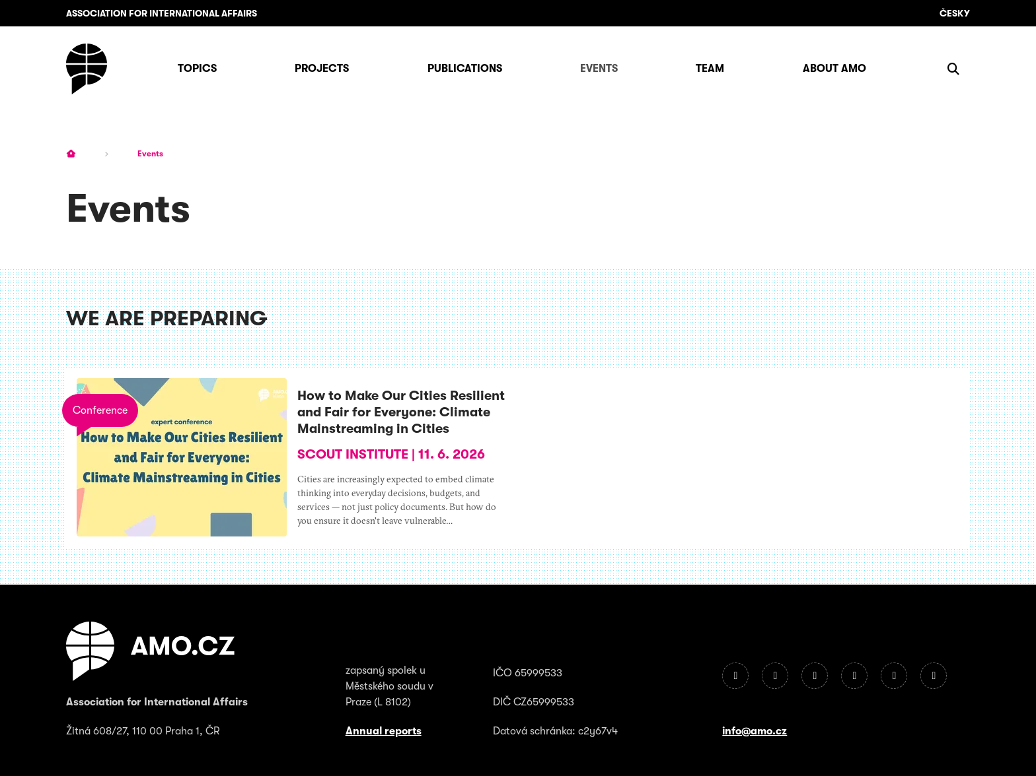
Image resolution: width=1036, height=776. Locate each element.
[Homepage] (86, 69)
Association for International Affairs (161, 13)
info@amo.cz (754, 731)
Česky (955, 13)
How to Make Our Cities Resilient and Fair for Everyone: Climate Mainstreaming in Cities (401, 412)
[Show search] (953, 68)
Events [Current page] (150, 153)
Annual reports (384, 731)
